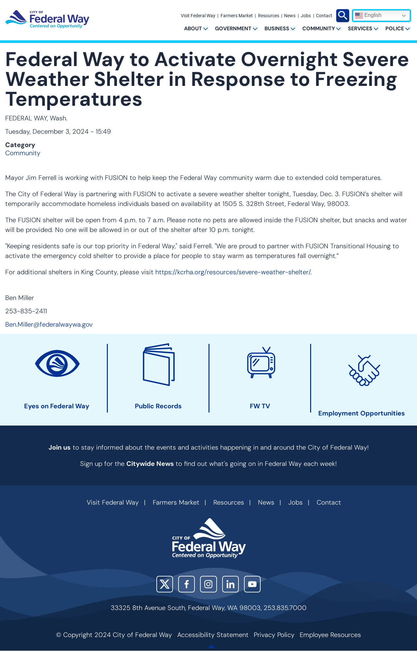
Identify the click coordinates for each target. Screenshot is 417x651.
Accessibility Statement (213, 635)
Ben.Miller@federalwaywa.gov (49, 324)
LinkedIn (230, 584)
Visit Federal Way (198, 16)
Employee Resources (330, 635)
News (289, 16)
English (368, 16)
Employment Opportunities (361, 413)
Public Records (158, 406)
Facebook (186, 584)
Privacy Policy (274, 635)
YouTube (252, 584)
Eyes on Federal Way (56, 406)
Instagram (208, 584)
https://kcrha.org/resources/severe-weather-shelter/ (232, 272)
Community (22, 153)
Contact (324, 16)
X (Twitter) (165, 584)
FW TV (260, 406)
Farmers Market (237, 16)
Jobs (306, 16)
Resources (268, 16)
